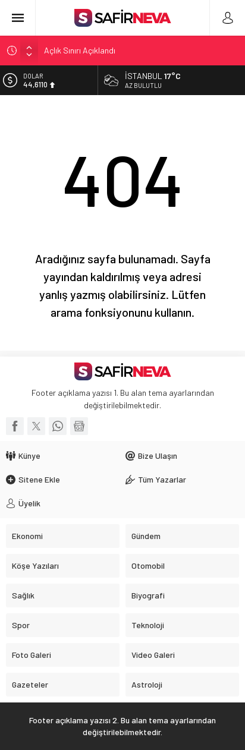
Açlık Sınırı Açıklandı (79, 50)
